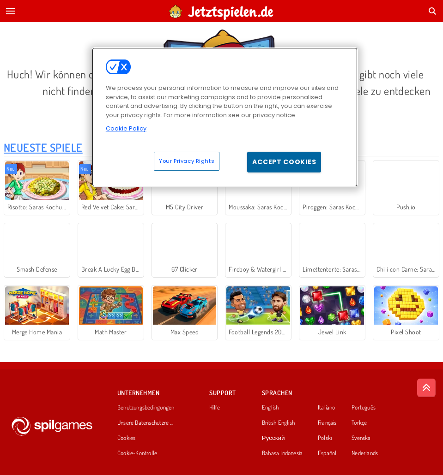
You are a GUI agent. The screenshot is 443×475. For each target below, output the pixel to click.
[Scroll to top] (426, 388)
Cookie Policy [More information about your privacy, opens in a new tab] (126, 128)
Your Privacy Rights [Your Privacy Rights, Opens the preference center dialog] (186, 161)
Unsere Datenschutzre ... (145, 423)
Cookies (126, 438)
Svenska (361, 438)
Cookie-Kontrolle (137, 453)
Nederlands (365, 453)
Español (327, 453)
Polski (325, 438)
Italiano (326, 407)
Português (364, 407)
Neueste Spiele (43, 147)
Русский (273, 438)
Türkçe (359, 423)
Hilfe (214, 407)
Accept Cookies (284, 161)
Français (327, 423)
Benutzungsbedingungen (146, 407)
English (270, 407)
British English (278, 423)
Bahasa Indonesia (282, 453)
